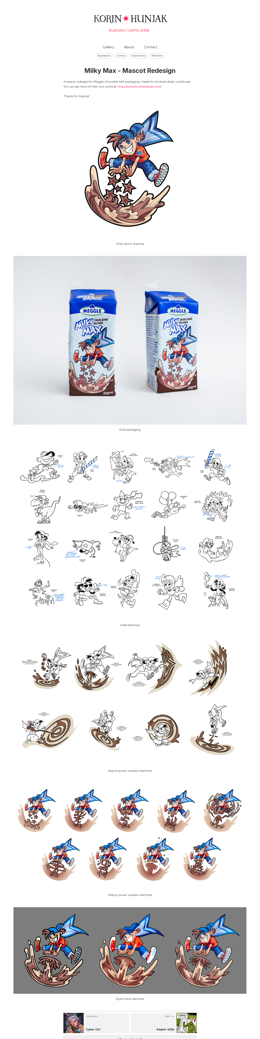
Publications (138, 55)
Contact (150, 47)
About (129, 47)
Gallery (108, 47)
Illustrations (104, 55)
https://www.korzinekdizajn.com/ (139, 86)
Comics (121, 55)
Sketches (156, 55)
